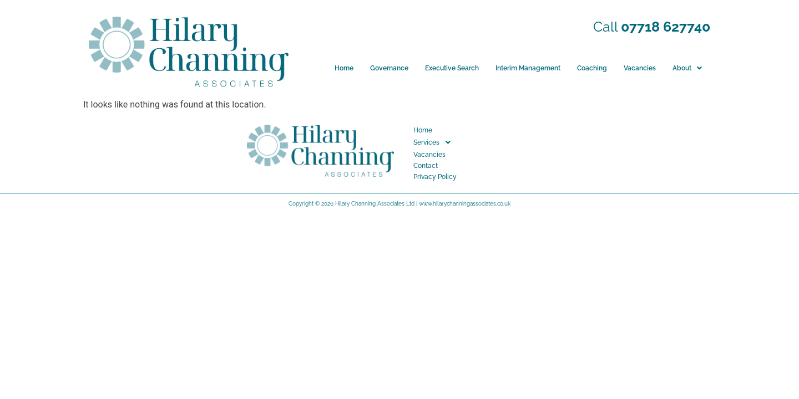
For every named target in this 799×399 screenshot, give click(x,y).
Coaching (592, 68)
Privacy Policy (435, 177)
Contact (425, 166)
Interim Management (527, 68)
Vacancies (640, 68)
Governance (389, 68)
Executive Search (452, 68)
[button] (687, 68)
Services (435, 142)
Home (344, 68)
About (687, 68)
